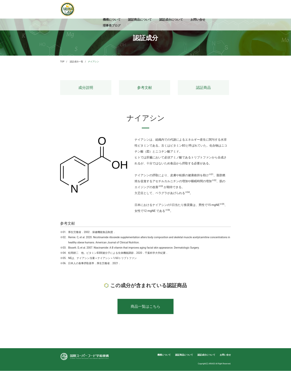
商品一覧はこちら (145, 306)
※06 (167, 210)
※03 (160, 186)
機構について (112, 19)
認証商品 (203, 87)
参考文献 (144, 87)
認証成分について (171, 19)
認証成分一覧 (76, 61)
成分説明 (85, 87)
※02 (214, 180)
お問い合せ (197, 19)
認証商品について (140, 19)
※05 (222, 204)
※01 (211, 174)
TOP (62, 61)
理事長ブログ (112, 25)
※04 (187, 192)
